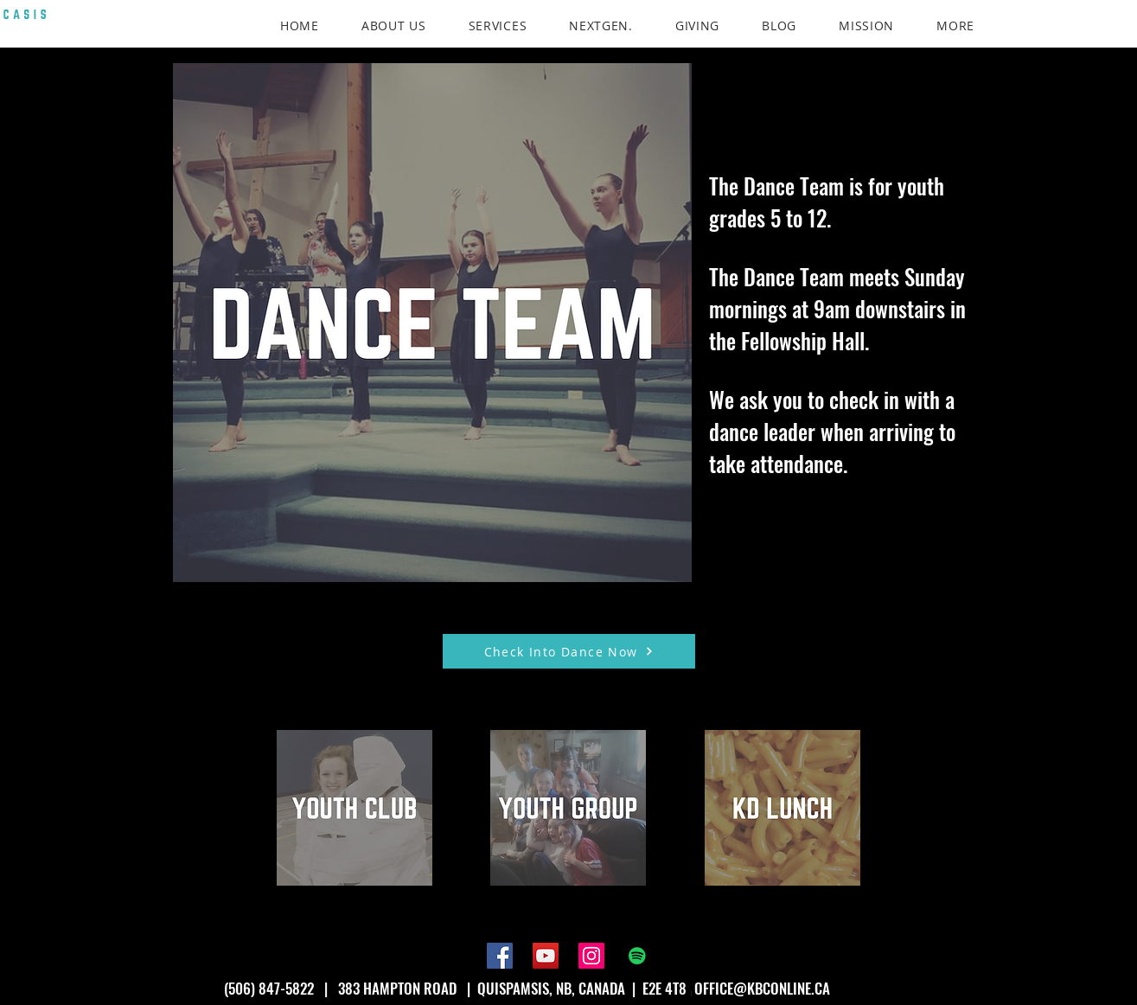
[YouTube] (546, 956)
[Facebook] (500, 956)
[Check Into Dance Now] (569, 651)
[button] (956, 25)
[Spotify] (637, 956)
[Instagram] (591, 956)
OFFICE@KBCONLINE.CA (762, 988)
